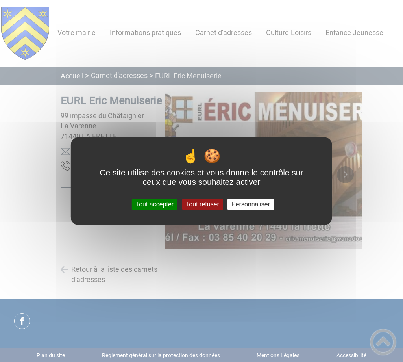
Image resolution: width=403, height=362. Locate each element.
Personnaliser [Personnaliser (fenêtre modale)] (250, 204)
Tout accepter (155, 204)
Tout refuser (202, 204)
